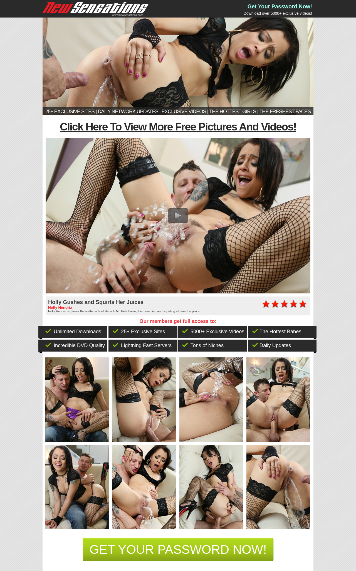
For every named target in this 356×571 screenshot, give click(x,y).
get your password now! (177, 549)
